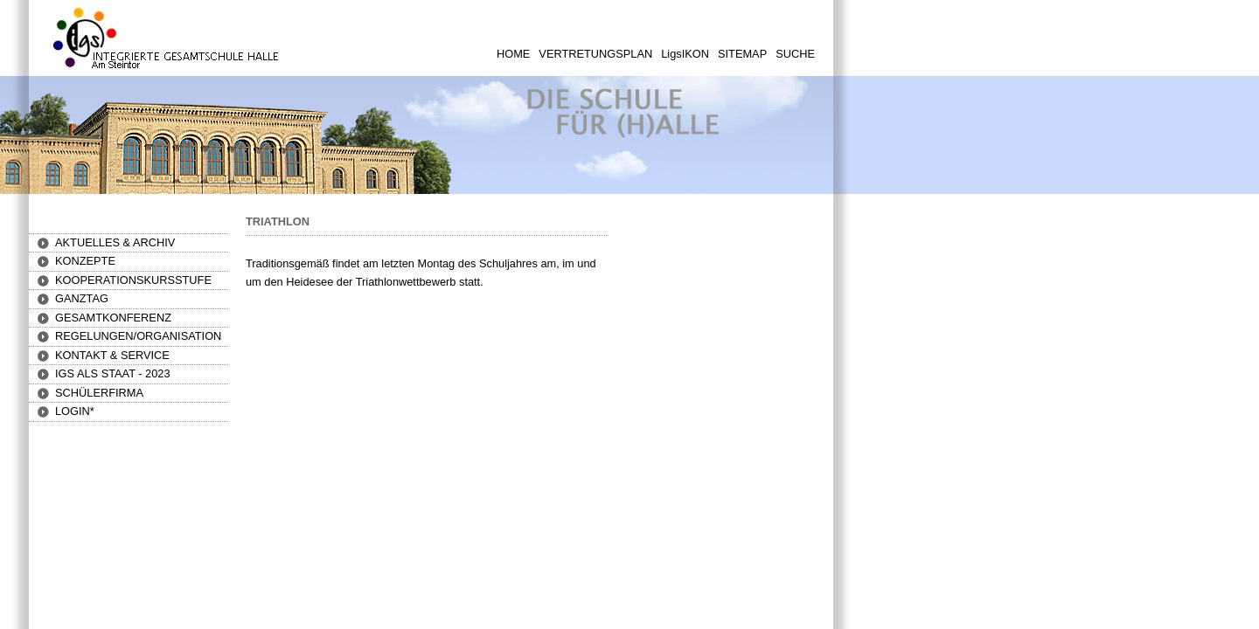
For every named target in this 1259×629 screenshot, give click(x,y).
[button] (85, 260)
